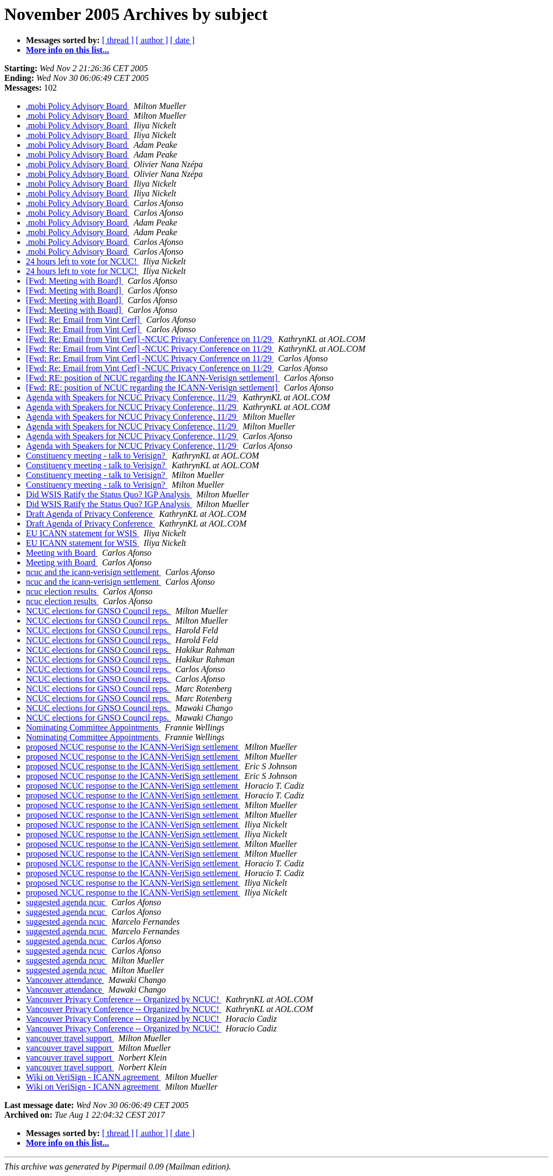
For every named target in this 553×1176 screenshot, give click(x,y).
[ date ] (182, 40)
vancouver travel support (70, 1038)
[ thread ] (118, 40)
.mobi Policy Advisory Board (78, 106)
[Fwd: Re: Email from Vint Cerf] (84, 319)
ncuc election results (62, 591)
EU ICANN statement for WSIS (82, 533)
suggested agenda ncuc (66, 902)
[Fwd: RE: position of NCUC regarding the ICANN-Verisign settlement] (153, 377)
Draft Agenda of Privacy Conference (90, 513)
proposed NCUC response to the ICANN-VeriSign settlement (133, 746)
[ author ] (152, 40)
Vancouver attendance (65, 979)
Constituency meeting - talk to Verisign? (96, 455)
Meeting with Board (62, 552)
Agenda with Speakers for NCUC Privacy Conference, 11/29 (132, 397)
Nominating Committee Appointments (93, 727)
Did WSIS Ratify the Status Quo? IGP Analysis (109, 494)
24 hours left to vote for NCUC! (82, 261)
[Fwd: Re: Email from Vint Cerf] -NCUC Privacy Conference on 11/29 (150, 339)
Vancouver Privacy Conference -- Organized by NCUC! (123, 999)
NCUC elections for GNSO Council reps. (98, 611)
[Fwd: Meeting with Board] (74, 280)
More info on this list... (67, 49)
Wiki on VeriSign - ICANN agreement (93, 1077)
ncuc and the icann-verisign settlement (93, 572)
